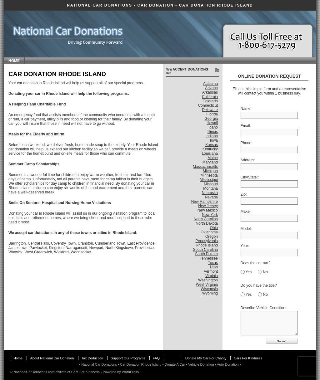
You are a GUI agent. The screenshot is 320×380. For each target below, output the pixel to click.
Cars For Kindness (248, 358)
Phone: (246, 143)
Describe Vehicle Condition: (264, 308)
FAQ (156, 358)
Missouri (211, 184)
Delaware (210, 110)
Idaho (213, 127)
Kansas (211, 145)
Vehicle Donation (201, 364)
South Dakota (206, 254)
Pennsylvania (207, 241)
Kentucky (210, 149)
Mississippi (209, 180)
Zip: (244, 194)
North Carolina (206, 219)
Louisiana (210, 153)
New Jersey (208, 206)
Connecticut (208, 105)
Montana (210, 188)
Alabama (210, 83)
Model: (246, 229)
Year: (245, 246)
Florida (212, 114)
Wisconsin (209, 289)
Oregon (211, 236)
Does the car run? (255, 263)
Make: (246, 211)
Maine (213, 158)
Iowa (214, 140)
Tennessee (209, 258)
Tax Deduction (92, 358)
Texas (213, 263)
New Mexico (208, 210)
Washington (208, 280)
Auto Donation (228, 364)
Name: (246, 108)
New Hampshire (204, 201)
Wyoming (210, 293)
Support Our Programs (128, 358)
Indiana (212, 136)
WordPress (130, 372)
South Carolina (205, 249)
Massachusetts (205, 166)
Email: (246, 126)
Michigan (210, 171)
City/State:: (250, 177)
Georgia (211, 118)
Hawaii (212, 123)
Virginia (211, 276)
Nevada (211, 197)
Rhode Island (207, 245)
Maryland (210, 162)
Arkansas (210, 92)
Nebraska (210, 193)
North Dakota (207, 223)
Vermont (211, 271)
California (210, 97)
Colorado (210, 101)
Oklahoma (209, 232)
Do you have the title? (259, 285)
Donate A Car (175, 364)
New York (210, 214)
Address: (248, 160)
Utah (214, 267)
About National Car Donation (52, 358)
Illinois (213, 131)
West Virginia (207, 284)
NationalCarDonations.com (33, 372)
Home (14, 61)
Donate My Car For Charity (205, 358)
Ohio (214, 228)
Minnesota (209, 175)
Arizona (211, 88)
